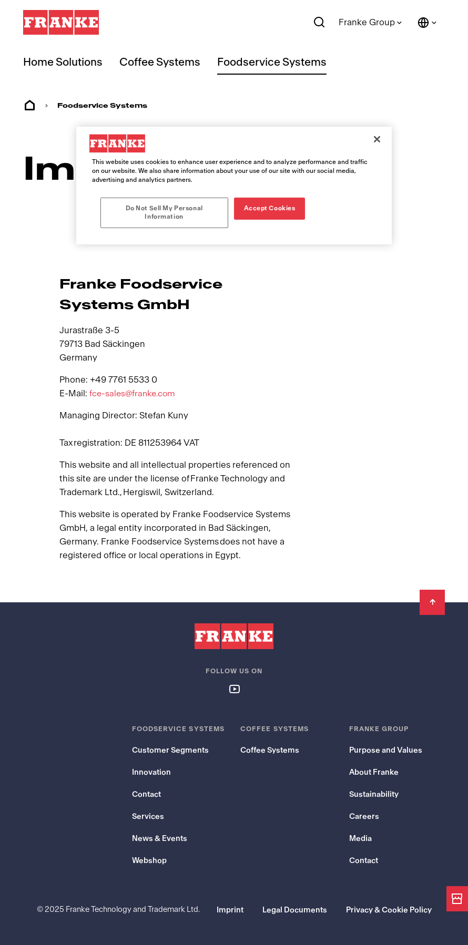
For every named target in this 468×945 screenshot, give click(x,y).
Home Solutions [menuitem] (63, 62)
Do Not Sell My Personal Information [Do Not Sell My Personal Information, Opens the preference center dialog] (164, 212)
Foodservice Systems (272, 62)
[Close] (377, 139)
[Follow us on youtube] (234, 688)
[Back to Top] (432, 602)
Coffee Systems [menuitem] (159, 62)
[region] (234, 185)
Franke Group (367, 22)
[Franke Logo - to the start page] (61, 22)
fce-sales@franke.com (134, 393)
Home (29, 106)
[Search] (319, 22)
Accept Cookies (270, 208)
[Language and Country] (427, 22)
